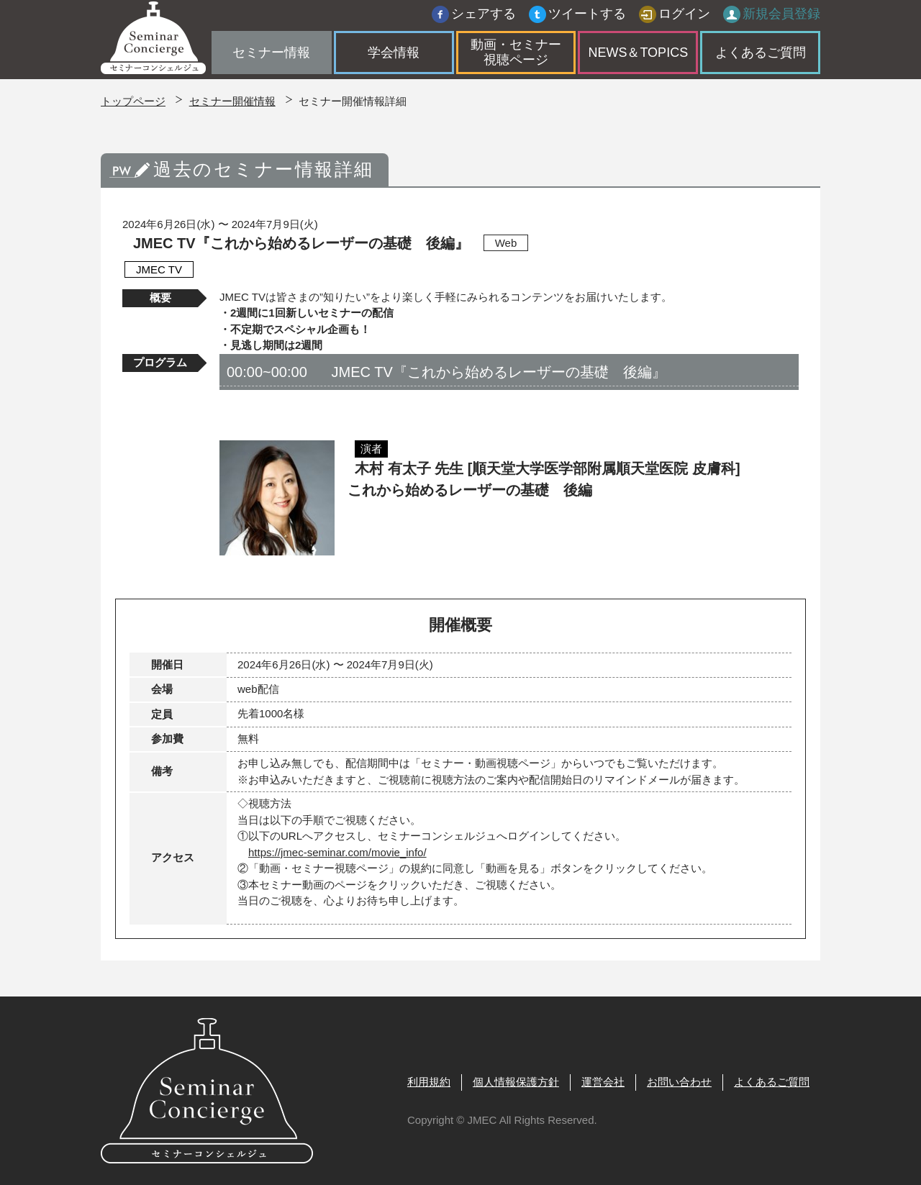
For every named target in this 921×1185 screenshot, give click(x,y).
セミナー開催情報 (232, 101)
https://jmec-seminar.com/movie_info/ (337, 852)
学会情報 (393, 56)
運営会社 (603, 1082)
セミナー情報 (271, 56)
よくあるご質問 (760, 56)
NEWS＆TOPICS (638, 56)
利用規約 (428, 1082)
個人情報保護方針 (516, 1082)
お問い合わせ (679, 1082)
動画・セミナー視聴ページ (516, 56)
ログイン (684, 18)
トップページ (133, 101)
